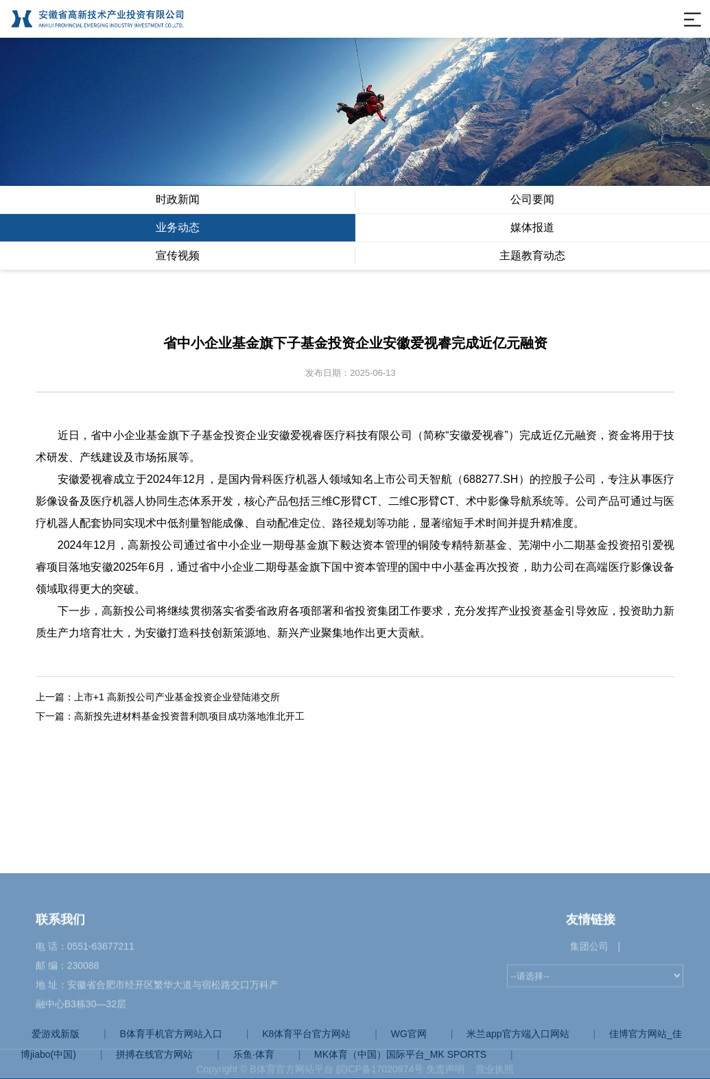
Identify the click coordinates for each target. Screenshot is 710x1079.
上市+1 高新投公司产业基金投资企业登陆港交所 (177, 696)
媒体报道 (532, 227)
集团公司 (589, 1057)
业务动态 (178, 227)
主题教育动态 (532, 255)
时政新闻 (178, 199)
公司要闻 (532, 199)
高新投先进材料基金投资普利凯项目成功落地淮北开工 (189, 716)
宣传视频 (178, 255)
